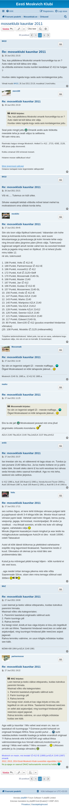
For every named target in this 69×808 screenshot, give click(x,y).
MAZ (4, 586)
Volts (13, 493)
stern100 (16, 91)
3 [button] (44, 35)
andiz (4, 443)
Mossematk (17, 347)
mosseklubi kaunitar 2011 (22, 24)
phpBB (23, 798)
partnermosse (18, 656)
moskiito (15, 214)
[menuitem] (9, 11)
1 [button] (35, 35)
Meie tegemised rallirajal (13, 166)
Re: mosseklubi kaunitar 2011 (24, 52)
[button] (31, 35)
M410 (4, 41)
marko (4, 384)
